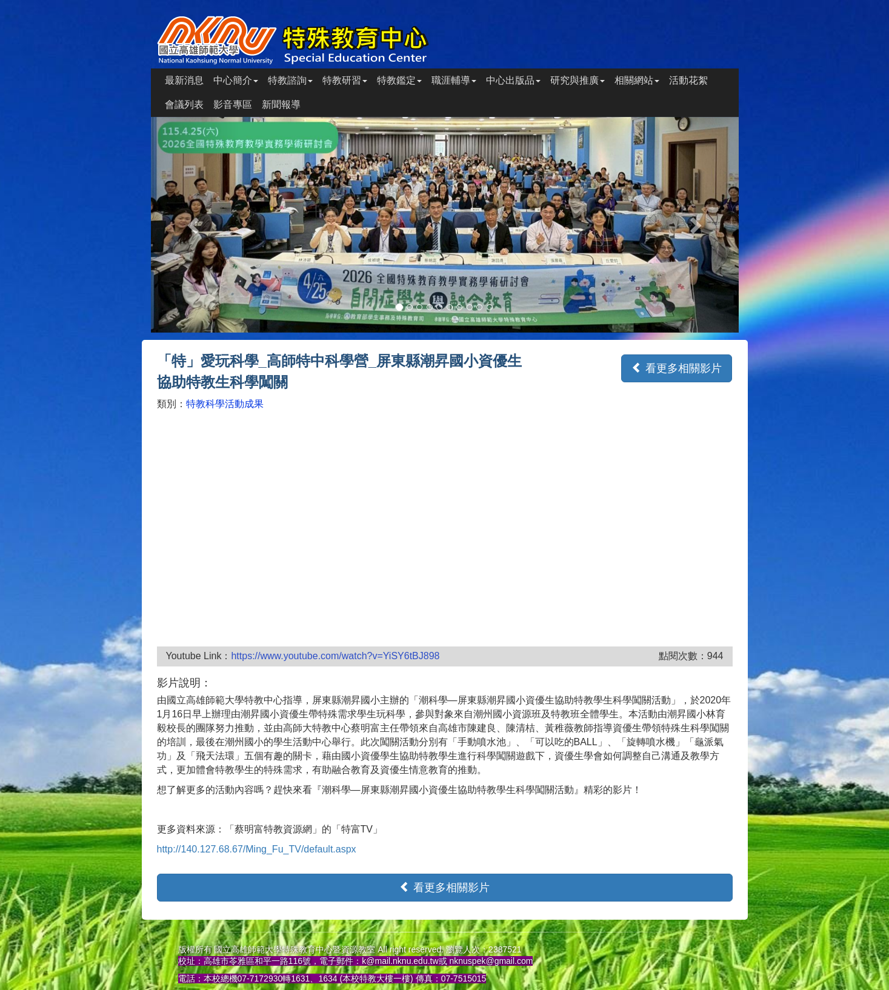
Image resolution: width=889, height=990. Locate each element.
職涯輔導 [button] (453, 80)
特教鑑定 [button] (399, 80)
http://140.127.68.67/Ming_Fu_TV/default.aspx (256, 849)
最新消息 (184, 80)
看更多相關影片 (676, 368)
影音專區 (232, 104)
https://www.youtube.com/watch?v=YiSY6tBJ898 (335, 656)
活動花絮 (688, 80)
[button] (195, 225)
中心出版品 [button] (513, 80)
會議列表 (184, 104)
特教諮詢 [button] (290, 80)
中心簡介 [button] (235, 80)
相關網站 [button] (636, 80)
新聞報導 (281, 104)
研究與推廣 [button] (577, 80)
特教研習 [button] (344, 80)
